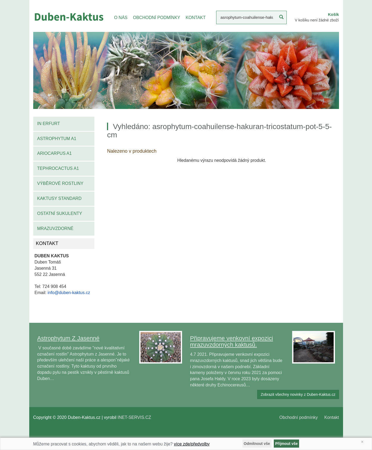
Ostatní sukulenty (59, 213)
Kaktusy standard (59, 198)
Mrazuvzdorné (55, 228)
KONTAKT (195, 17)
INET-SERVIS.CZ (134, 417)
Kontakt (331, 417)
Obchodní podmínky (298, 417)
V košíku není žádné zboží (317, 20)
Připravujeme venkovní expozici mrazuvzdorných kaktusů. (231, 341)
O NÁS (120, 17)
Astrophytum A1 (56, 138)
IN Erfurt (48, 123)
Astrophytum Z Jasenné (68, 338)
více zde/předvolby (191, 444)
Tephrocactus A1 (58, 168)
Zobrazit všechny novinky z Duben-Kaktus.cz (298, 394)
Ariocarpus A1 (54, 153)
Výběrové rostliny (60, 183)
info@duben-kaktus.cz (68, 292)
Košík (333, 14)
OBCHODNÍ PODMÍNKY (156, 17)
